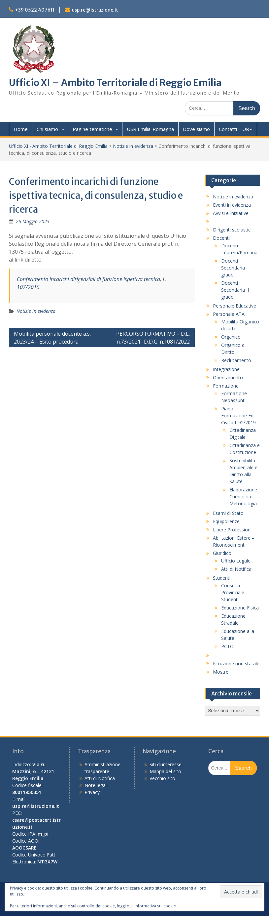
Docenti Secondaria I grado (234, 268)
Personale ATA (229, 314)
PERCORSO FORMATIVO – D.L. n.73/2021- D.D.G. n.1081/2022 (153, 337)
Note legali (96, 785)
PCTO (227, 646)
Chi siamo (47, 129)
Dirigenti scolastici (232, 230)
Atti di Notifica (236, 569)
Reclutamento (236, 360)
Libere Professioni (232, 529)
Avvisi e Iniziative (231, 213)
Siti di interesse (166, 764)
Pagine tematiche (92, 129)
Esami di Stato (228, 513)
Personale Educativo (234, 306)
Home (21, 129)
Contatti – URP (235, 129)
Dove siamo (196, 129)
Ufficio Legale (236, 561)
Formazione (226, 386)
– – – (218, 221)
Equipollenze (226, 521)
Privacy (92, 792)
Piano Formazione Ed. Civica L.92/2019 (238, 415)
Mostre (220, 672)
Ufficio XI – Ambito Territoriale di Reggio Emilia (115, 83)
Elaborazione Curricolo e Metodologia (243, 496)
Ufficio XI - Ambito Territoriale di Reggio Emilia (58, 146)
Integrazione (226, 369)
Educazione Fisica (240, 607)
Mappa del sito (165, 771)
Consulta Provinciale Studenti (232, 592)
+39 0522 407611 (34, 10)
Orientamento (228, 377)
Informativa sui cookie (155, 906)
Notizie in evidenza (133, 146)
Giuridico (222, 553)
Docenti (221, 238)
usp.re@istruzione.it (95, 10)
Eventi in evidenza (232, 205)
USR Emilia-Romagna (150, 129)
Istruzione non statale (236, 663)
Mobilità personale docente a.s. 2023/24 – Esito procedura (52, 337)
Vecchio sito (162, 778)
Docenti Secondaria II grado (235, 290)
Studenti (221, 578)
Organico (231, 337)
